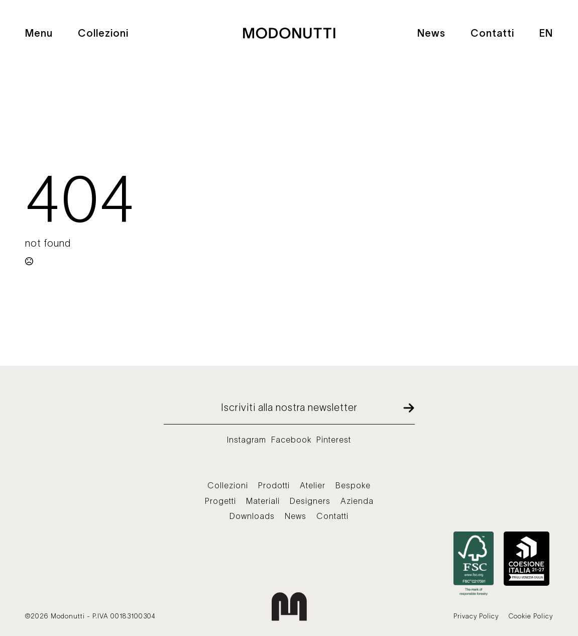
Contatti (492, 33)
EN (546, 33)
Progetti (220, 500)
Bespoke (353, 485)
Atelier (312, 485)
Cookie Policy (531, 616)
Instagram (246, 439)
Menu (39, 33)
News (431, 33)
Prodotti (274, 485)
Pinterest (333, 439)
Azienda (357, 500)
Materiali (263, 500)
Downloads (252, 515)
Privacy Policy (476, 616)
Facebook (291, 439)
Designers (310, 500)
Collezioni (103, 33)
